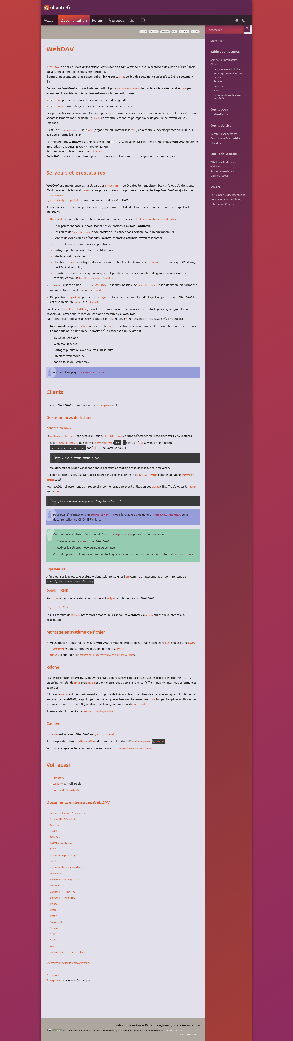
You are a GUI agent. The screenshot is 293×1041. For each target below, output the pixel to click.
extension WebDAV (106, 289)
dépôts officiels (94, 765)
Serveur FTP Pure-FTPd (70, 922)
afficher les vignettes (109, 524)
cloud (126, 31)
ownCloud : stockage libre (72, 903)
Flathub (122, 306)
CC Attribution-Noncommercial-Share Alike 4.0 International (170, 1032)
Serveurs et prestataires (220, 60)
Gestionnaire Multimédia (220, 148)
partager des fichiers (135, 88)
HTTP (122, 141)
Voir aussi (211, 97)
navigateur (111, 410)
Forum (102, 20)
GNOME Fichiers (126, 440)
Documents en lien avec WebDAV (223, 104)
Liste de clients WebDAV (74, 814)
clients (77, 267)
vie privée (60, 1004)
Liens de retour (214, 189)
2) (131, 322)
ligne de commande (114, 758)
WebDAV (61, 67)
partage (139, 31)
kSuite (90, 330)
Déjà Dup (61, 861)
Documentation (78, 20)
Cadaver (60, 758)
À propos (121, 20)
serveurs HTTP (119, 185)
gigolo (156, 629)
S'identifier (212, 41)
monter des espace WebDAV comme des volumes (119, 674)
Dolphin (118, 612)
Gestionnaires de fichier (223, 71)
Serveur (60, 952)
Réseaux (60, 933)
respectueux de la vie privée (173, 223)
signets (161, 496)
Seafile (63, 289)
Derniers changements (219, 142)
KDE (174, 267)
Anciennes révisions (217, 184)
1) (69, 288)
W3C (101, 130)
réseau (190, 31)
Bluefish (60, 849)
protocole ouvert (77, 130)
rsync (82, 707)
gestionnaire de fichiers (70, 440)
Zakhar (76, 987)
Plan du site (213, 153)
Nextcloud (62, 223)
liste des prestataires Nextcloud (105, 282)
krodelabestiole (92, 987)
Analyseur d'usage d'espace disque (78, 837)
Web (127, 76)
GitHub (62, 999)
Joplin (59, 885)
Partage (60, 909)
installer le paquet (151, 765)
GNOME (162, 267)
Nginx (55, 205)
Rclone (59, 927)
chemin (56, 501)
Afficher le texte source (220, 173)
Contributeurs (60, 987)
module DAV (78, 200)
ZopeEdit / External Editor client (76, 976)
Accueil (54, 20)
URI (153, 452)
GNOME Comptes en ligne (126, 544)
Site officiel (66, 802)
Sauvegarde (62, 946)
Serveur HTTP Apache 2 (70, 843)
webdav (210, 178)
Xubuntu (81, 629)
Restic (59, 940)
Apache (91, 195)
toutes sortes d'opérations (106, 735)
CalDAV (63, 100)
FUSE (173, 657)
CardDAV (64, 106)
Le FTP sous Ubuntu (68, 867)
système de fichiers (64, 489)
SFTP (58, 702)
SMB (58, 964)
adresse (103, 457)
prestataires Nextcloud (82, 313)
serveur (153, 31)
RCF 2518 (104, 151)
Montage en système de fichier (223, 79)
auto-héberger (88, 236)
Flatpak (102, 306)
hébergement (93, 377)
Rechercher (243, 29)
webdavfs (65, 668)
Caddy (68, 205)
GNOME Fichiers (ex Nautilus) (74, 891)
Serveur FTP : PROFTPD (71, 915)
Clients (210, 66)
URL (75, 501)
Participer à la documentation (223, 209)
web (164, 31)
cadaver (173, 765)
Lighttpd (82, 205)
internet (176, 31)
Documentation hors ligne (221, 214)
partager (110, 301)
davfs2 (59, 662)
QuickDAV (82, 302)
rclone (59, 674)
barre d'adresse (114, 452)
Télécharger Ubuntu (217, 220)
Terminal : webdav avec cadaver (144, 772)
